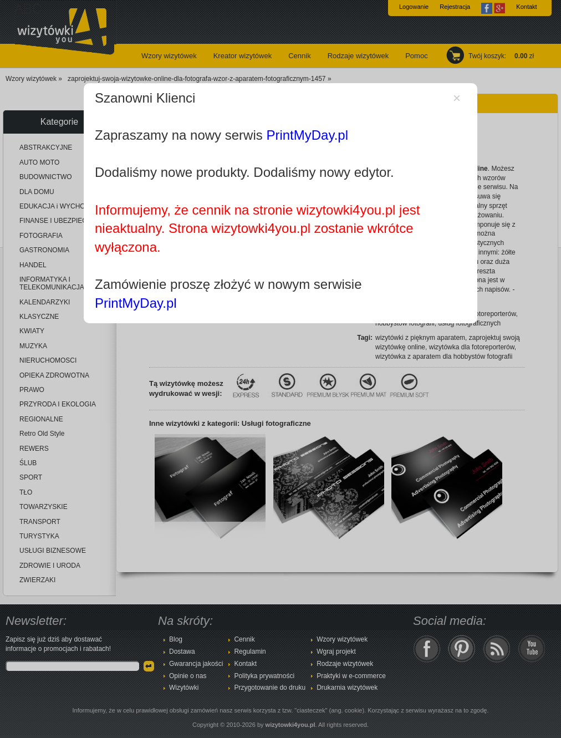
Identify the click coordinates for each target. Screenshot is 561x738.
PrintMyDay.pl (307, 135)
